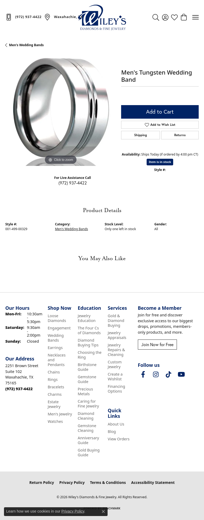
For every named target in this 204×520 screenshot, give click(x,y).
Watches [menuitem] (55, 421)
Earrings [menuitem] (55, 347)
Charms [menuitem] (54, 394)
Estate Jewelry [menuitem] (54, 404)
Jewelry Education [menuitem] (87, 318)
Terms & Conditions (108, 482)
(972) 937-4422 (72, 183)
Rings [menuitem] (52, 379)
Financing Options (116, 389)
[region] (60, 110)
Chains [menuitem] (54, 372)
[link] (23, 17)
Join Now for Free (157, 344)
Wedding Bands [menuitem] (55, 338)
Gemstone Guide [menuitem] (87, 379)
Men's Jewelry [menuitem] (60, 413)
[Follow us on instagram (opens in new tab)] (156, 374)
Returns (180, 135)
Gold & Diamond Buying (116, 320)
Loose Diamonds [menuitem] (57, 318)
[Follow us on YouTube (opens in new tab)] (181, 374)
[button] (155, 17)
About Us (116, 424)
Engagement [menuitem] (59, 327)
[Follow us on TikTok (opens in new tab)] (168, 374)
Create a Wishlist (115, 376)
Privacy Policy (71, 482)
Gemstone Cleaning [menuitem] (87, 428)
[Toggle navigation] (195, 17)
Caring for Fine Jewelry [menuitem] (88, 404)
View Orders (119, 438)
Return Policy (41, 482)
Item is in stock (160, 162)
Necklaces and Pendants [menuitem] (56, 360)
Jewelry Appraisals (117, 335)
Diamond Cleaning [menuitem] (86, 416)
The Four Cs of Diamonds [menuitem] (89, 330)
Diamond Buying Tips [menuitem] (88, 342)
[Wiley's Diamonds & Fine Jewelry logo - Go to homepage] (102, 17)
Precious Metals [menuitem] (85, 391)
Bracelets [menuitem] (56, 386)
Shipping (140, 135)
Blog (112, 431)
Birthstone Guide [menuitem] (87, 367)
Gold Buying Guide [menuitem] (89, 452)
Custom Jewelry (115, 364)
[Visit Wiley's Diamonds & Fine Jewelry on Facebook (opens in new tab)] (143, 374)
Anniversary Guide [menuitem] (88, 440)
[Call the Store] (19, 388)
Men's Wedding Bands (26, 45)
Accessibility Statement (153, 482)
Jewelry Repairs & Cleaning (116, 349)
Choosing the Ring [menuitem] (90, 355)
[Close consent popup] (103, 511)
